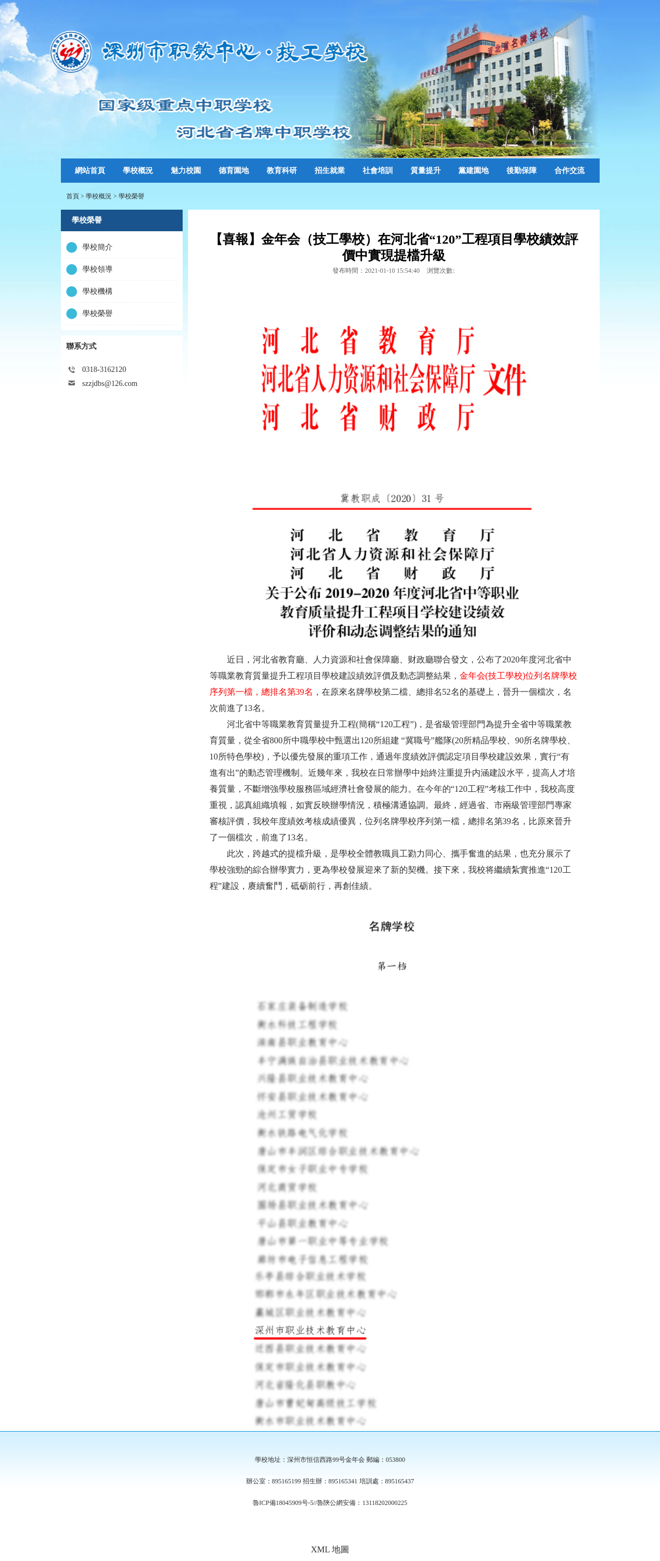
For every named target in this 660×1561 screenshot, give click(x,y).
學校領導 (97, 269)
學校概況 (99, 196)
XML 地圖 (330, 1549)
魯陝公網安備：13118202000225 (362, 1503)
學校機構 (97, 291)
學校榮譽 (131, 196)
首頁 (72, 196)
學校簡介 (97, 247)
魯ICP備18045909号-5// (285, 1503)
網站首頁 (90, 171)
